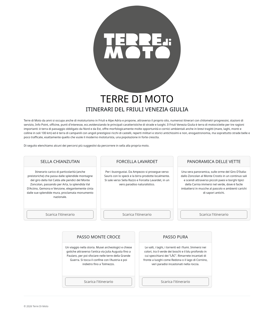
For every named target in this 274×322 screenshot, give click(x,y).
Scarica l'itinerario (60, 214)
